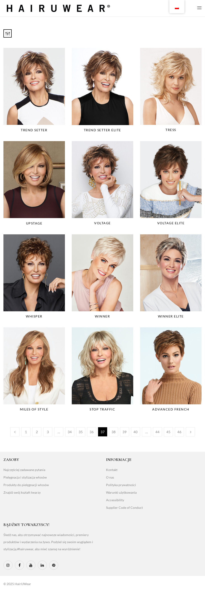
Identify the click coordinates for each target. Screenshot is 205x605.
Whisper (34, 316)
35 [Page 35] (81, 432)
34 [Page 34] (70, 432)
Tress (170, 130)
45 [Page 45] (168, 432)
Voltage (102, 223)
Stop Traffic (102, 409)
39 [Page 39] (124, 432)
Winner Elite (171, 316)
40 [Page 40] (135, 432)
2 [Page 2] (37, 432)
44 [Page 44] (157, 432)
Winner (102, 316)
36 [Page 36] (92, 432)
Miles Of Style (34, 409)
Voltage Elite (171, 223)
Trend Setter (34, 130)
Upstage (34, 223)
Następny (190, 431)
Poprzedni (14, 431)
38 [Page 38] (114, 432)
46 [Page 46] (179, 432)
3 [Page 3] (48, 432)
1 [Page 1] (26, 432)
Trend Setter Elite (102, 130)
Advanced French (170, 409)
